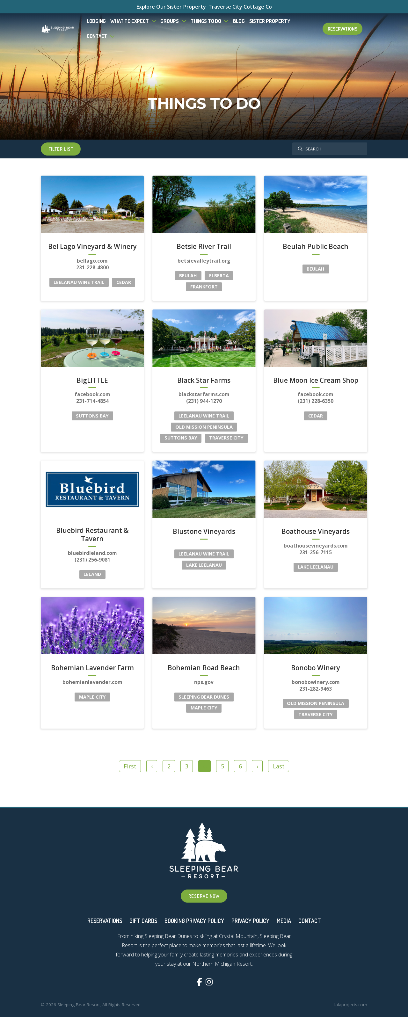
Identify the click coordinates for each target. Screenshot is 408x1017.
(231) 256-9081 (92, 559)
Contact (97, 36)
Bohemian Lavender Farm (92, 668)
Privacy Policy (250, 920)
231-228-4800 (92, 267)
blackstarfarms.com (203, 394)
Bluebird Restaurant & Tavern (92, 535)
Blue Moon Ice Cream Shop (315, 380)
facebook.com (92, 394)
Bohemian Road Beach (204, 668)
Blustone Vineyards (204, 531)
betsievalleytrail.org (204, 261)
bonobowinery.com (316, 682)
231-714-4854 (92, 400)
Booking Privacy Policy (194, 920)
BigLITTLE (92, 380)
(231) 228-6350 (315, 400)
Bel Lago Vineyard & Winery (92, 247)
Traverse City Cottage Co (240, 6)
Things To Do (206, 21)
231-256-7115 (315, 552)
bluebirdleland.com (92, 553)
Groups (169, 21)
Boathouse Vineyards (315, 531)
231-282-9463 (315, 688)
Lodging (96, 21)
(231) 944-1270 (204, 400)
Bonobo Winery (315, 668)
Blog (239, 21)
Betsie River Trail (204, 247)
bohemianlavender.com (92, 682)
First (130, 766)
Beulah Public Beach (315, 247)
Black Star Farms (203, 380)
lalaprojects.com (350, 1004)
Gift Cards (143, 920)
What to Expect (129, 21)
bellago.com (92, 261)
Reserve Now (204, 896)
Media (284, 920)
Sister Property (269, 21)
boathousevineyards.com (316, 545)
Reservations (342, 29)
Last (279, 766)
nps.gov (204, 682)
